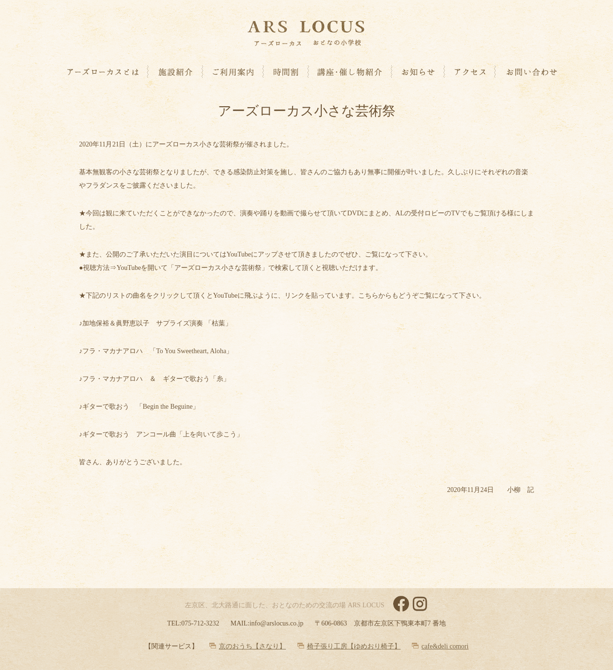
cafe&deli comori (444, 646)
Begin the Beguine (168, 406)
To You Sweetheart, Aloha (191, 351)
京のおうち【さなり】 (252, 646)
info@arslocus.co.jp (276, 623)
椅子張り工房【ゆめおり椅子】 (354, 646)
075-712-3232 (200, 623)
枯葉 (218, 323)
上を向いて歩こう (210, 434)
